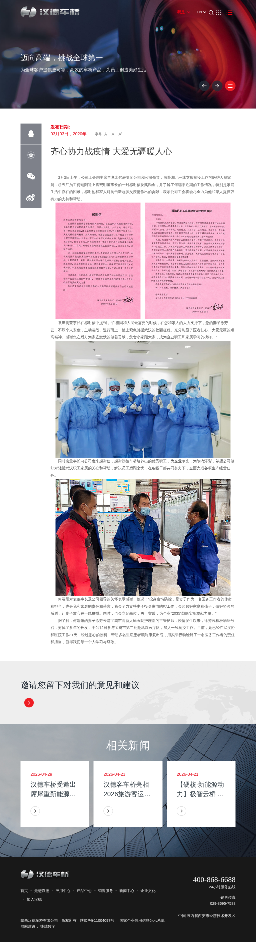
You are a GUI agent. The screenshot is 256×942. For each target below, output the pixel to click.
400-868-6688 (214, 879)
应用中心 (63, 890)
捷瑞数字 (47, 926)
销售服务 (105, 890)
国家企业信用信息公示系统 (139, 920)
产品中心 (84, 890)
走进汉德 (41, 890)
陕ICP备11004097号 (97, 920)
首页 (24, 890)
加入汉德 (34, 899)
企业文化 (148, 890)
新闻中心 (126, 890)
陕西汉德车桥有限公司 (39, 920)
